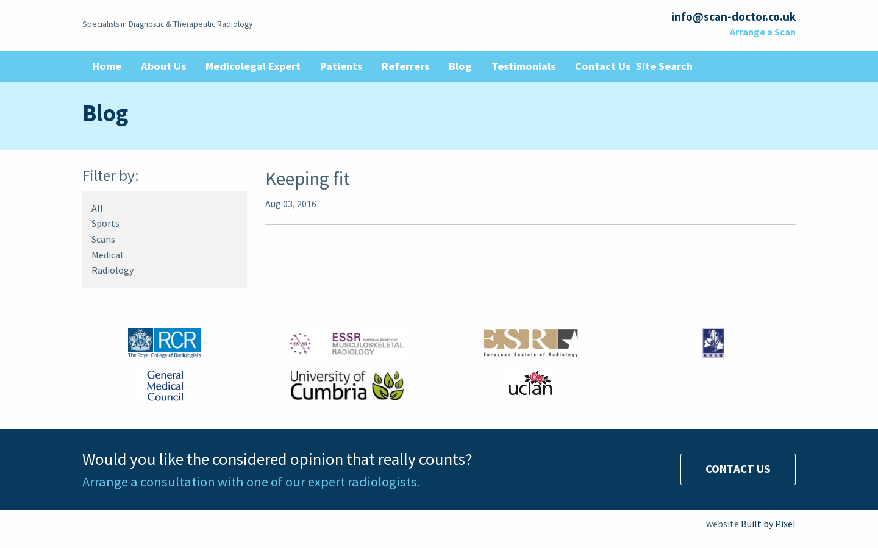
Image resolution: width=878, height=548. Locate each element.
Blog (460, 66)
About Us (163, 66)
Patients (341, 66)
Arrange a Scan (763, 32)
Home (106, 66)
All (97, 208)
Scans (103, 239)
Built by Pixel (768, 524)
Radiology (112, 270)
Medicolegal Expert (253, 66)
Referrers (405, 66)
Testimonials (523, 66)
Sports (105, 223)
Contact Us (602, 66)
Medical (107, 255)
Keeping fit (307, 178)
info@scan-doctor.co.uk (733, 16)
